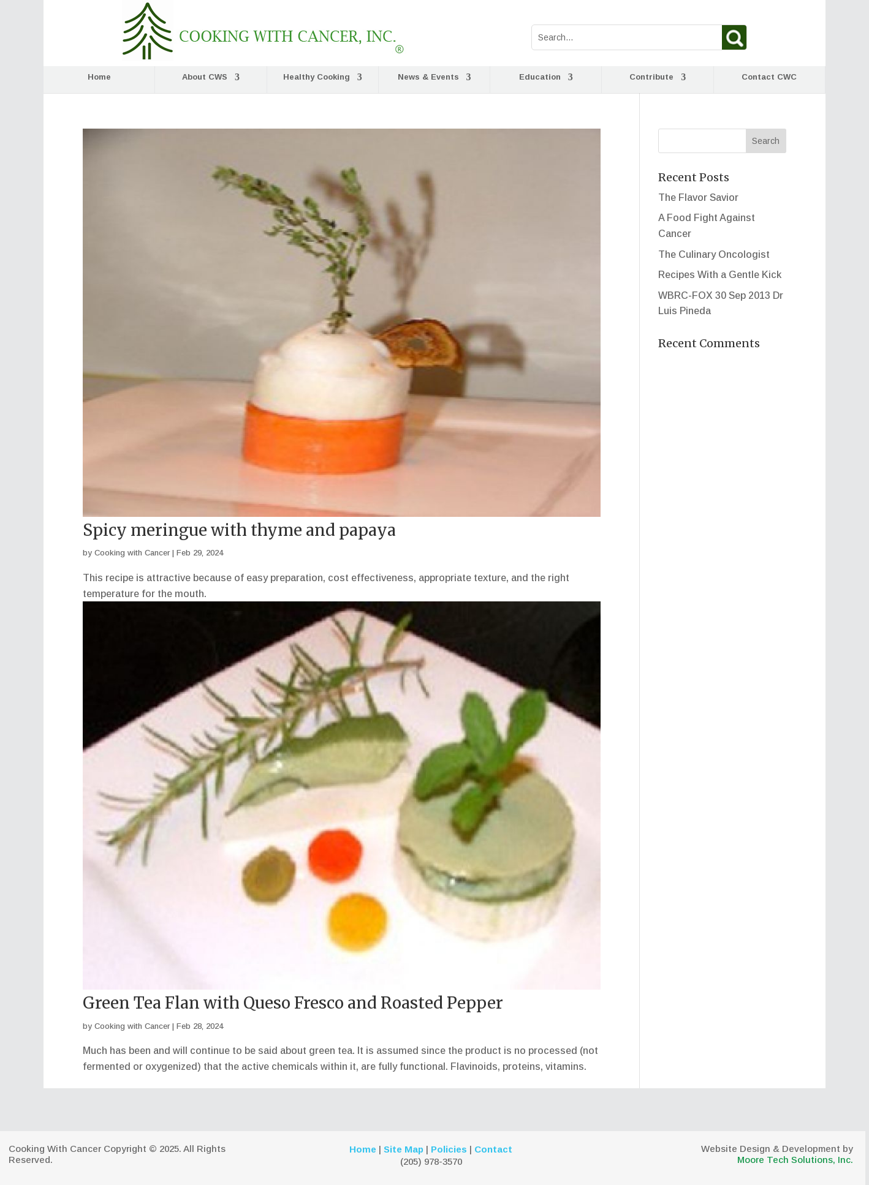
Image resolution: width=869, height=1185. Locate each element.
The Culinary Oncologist (714, 254)
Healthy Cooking (316, 77)
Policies (449, 1149)
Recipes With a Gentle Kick (719, 274)
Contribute (651, 77)
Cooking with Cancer (132, 552)
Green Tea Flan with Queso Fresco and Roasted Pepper (293, 1003)
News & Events (428, 77)
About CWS (204, 77)
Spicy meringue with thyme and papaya (239, 530)
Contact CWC (769, 77)
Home (99, 77)
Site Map (403, 1149)
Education (540, 77)
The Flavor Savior (698, 197)
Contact (493, 1149)
